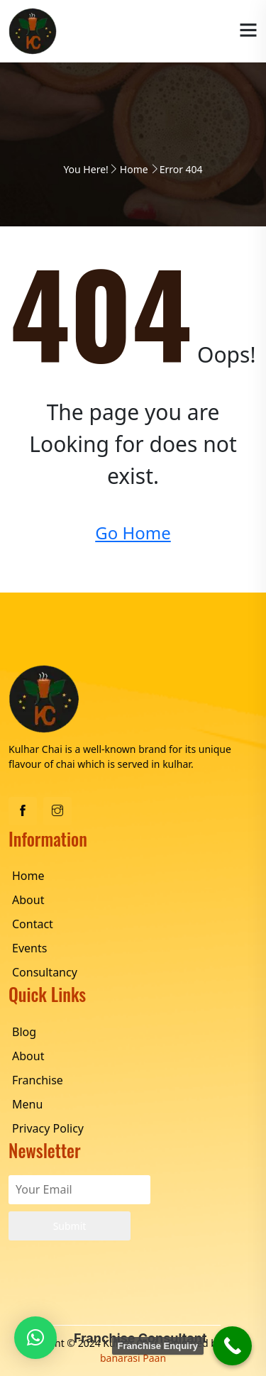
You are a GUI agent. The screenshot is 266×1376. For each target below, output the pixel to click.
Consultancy (44, 972)
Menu (27, 1104)
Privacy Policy (48, 1128)
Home (134, 169)
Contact (32, 924)
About (28, 900)
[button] (35, 1337)
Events (29, 948)
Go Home (133, 532)
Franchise (37, 1080)
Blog (24, 1032)
